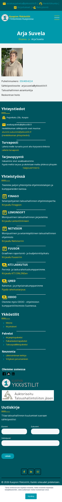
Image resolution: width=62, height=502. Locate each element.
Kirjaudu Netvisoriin (13, 241)
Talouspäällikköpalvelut (17, 344)
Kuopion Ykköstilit (19, 16)
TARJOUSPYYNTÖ (31, 168)
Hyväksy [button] (31, 496)
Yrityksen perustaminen (17, 359)
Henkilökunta (50, 3)
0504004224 (26, 81)
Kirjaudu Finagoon (11, 204)
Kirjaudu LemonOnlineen (15, 221)
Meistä (9, 322)
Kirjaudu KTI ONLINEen (15, 273)
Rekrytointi (42, 7)
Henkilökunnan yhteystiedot (16, 135)
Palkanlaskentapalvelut (16, 341)
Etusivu (23, 39)
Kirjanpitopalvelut (14, 337)
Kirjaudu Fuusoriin (12, 257)
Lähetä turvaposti (10, 150)
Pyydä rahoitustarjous (13, 289)
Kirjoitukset (23, 7)
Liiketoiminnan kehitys (16, 355)
